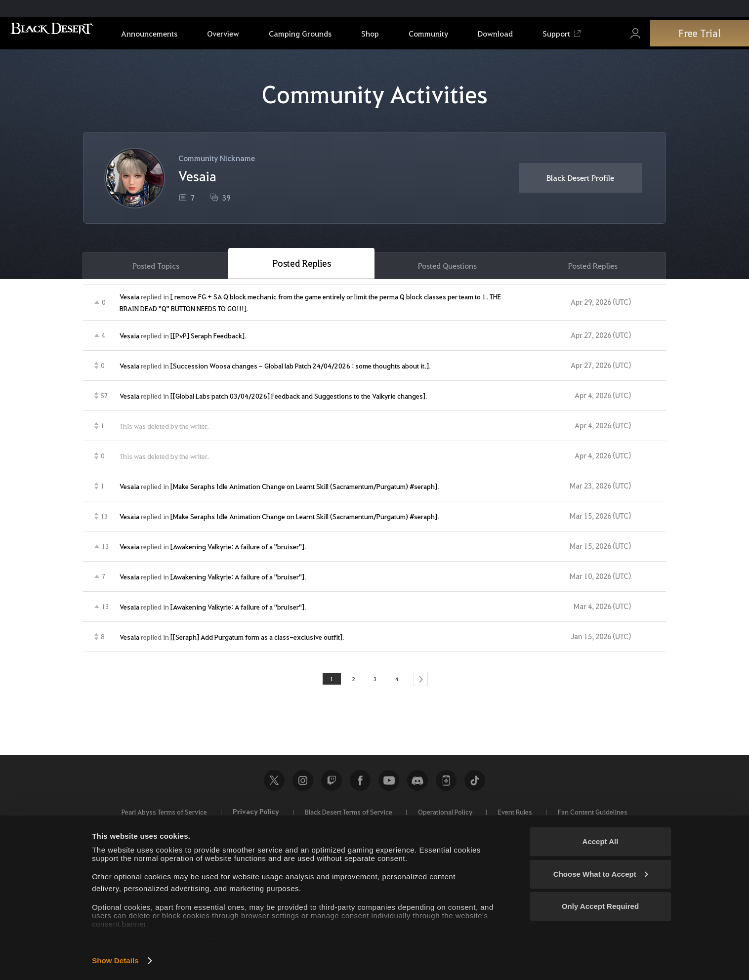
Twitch (331, 784)
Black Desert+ (446, 784)
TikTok (474, 784)
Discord (417, 784)
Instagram (302, 784)
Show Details (115, 960)
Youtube (388, 784)
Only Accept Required (600, 906)
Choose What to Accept (600, 874)
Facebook (360, 784)
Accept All (601, 841)
